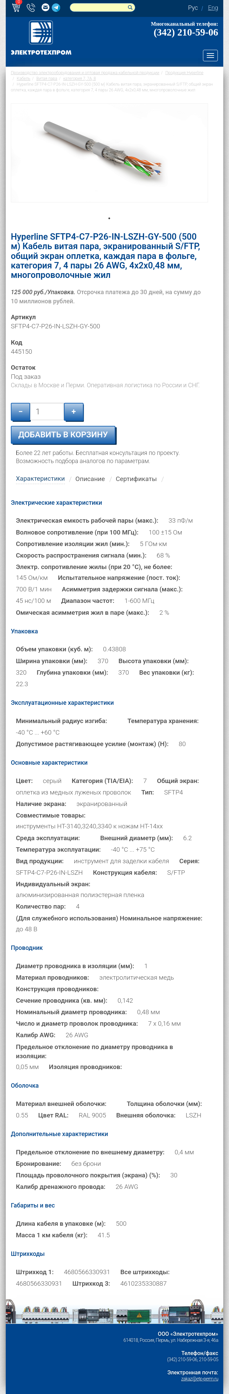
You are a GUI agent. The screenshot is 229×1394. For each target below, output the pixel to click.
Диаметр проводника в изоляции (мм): (75, 966)
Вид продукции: (40, 861)
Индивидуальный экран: (53, 884)
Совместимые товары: (51, 815)
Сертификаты (136, 479)
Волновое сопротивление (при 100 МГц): (77, 532)
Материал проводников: (52, 977)
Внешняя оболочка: (146, 1115)
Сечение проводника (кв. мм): (62, 1000)
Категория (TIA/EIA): (102, 781)
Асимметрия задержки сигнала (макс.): (122, 589)
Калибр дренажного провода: (61, 1187)
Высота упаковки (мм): (153, 661)
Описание (90, 479)
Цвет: (24, 781)
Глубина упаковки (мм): (72, 672)
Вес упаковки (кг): (166, 672)
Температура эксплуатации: (58, 849)
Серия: (189, 861)
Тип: (147, 792)
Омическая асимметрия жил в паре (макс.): (82, 612)
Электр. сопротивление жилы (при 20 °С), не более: (94, 567)
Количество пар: (41, 906)
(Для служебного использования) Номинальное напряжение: (109, 918)
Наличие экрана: (41, 804)
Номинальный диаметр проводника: (71, 1012)
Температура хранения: (163, 721)
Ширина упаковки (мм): (52, 661)
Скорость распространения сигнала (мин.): (81, 555)
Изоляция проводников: (85, 1067)
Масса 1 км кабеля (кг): (52, 1235)
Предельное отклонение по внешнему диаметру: (90, 1152)
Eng (213, 7)
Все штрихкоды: (145, 1272)
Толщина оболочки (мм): (164, 1104)
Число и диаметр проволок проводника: (77, 1023)
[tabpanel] (109, 162)
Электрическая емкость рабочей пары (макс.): (87, 520)
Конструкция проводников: (57, 989)
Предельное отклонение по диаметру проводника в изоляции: (94, 1051)
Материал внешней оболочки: (61, 1104)
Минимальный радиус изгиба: (61, 721)
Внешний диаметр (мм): (136, 838)
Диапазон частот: (87, 601)
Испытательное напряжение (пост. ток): (119, 578)
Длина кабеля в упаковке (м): (61, 1223)
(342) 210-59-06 (186, 32)
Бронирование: (38, 1164)
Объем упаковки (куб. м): (54, 649)
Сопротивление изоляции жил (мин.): (73, 544)
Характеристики (40, 478)
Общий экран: (178, 781)
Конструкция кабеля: (125, 872)
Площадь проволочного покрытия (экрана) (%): (88, 1175)
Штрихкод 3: (91, 1283)
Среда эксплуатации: (48, 838)
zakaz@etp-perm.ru (199, 1378)
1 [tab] (109, 227)
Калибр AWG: (35, 1035)
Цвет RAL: (53, 1115)
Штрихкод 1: (35, 1272)
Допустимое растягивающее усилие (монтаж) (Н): (92, 744)
